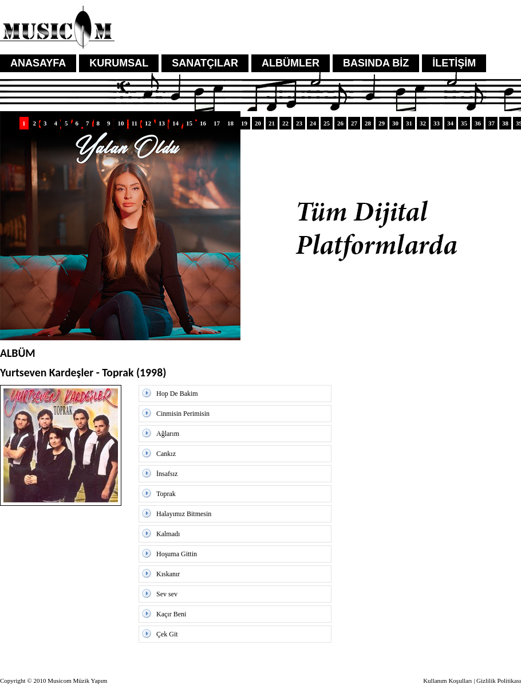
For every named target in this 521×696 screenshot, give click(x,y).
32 (423, 123)
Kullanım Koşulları (447, 680)
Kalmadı (168, 534)
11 (134, 123)
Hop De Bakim (177, 394)
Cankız (166, 454)
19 (244, 123)
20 (258, 123)
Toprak (166, 494)
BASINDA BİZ (376, 63)
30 (395, 123)
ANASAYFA (38, 63)
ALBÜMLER (290, 63)
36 (478, 123)
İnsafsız (166, 474)
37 (491, 123)
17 (217, 123)
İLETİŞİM (454, 63)
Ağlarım (167, 434)
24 (313, 123)
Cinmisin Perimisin (183, 414)
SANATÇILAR (205, 63)
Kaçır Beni (171, 614)
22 (285, 123)
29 (381, 123)
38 (505, 123)
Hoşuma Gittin (176, 554)
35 (464, 123)
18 (230, 123)
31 (409, 123)
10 (121, 123)
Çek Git (167, 634)
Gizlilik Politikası (498, 680)
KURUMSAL (118, 63)
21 (272, 123)
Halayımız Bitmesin (183, 514)
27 (354, 123)
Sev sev (166, 594)
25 (326, 123)
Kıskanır (168, 574)
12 (148, 123)
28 (368, 123)
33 (436, 123)
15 (189, 123)
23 (299, 123)
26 (340, 123)
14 (175, 123)
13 (162, 123)
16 (203, 123)
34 (450, 123)
